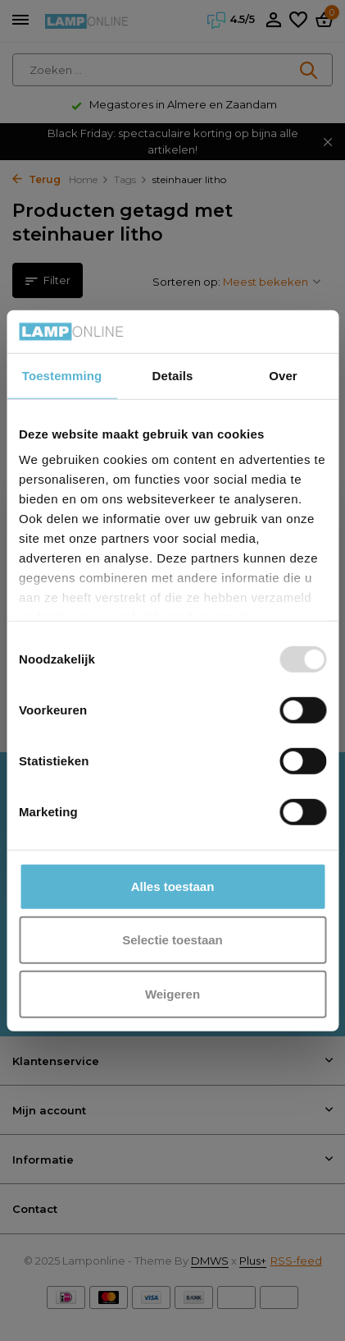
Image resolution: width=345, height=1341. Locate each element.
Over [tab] (283, 376)
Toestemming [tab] (62, 376)
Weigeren (172, 994)
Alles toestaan (173, 886)
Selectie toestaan (172, 940)
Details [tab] (172, 376)
